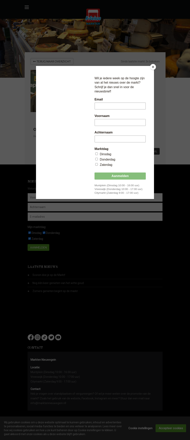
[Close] (153, 67)
